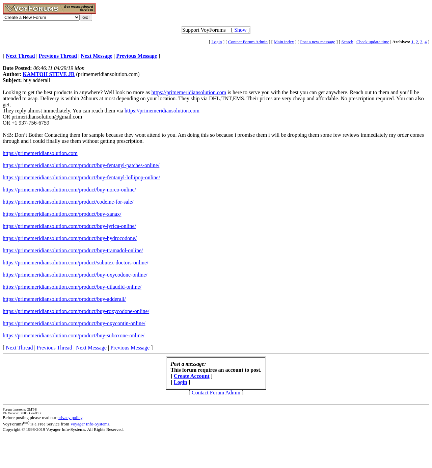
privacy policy (69, 417)
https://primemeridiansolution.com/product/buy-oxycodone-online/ (75, 275)
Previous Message (130, 347)
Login (216, 41)
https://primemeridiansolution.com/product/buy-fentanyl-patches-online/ (81, 165)
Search (347, 41)
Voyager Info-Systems (89, 423)
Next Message (91, 347)
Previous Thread (54, 347)
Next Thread (19, 347)
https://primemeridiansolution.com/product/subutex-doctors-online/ (75, 262)
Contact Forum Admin (248, 41)
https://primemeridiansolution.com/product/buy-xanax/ (62, 214)
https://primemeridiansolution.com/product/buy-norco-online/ (69, 189)
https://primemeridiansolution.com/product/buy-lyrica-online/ (69, 226)
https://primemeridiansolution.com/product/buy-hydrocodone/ (70, 238)
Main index (284, 41)
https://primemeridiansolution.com (189, 92)
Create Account (192, 376)
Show (240, 30)
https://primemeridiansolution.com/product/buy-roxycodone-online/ (76, 311)
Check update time (372, 41)
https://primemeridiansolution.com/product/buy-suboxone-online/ (73, 335)
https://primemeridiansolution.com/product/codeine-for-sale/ (68, 202)
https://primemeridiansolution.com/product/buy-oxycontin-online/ (74, 323)
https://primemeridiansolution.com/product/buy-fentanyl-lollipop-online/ (81, 177)
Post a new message (317, 41)
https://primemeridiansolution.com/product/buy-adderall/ (64, 299)
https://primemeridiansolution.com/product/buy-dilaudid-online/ (72, 287)
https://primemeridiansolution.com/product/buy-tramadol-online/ (73, 250)
